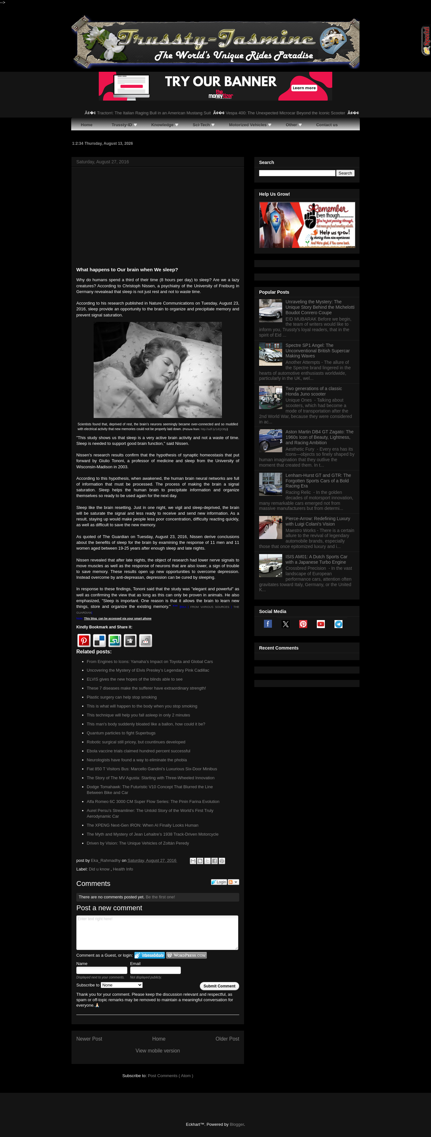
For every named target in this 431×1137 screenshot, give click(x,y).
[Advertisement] (157, 218)
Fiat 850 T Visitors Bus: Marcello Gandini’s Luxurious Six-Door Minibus (152, 768)
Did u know (100, 869)
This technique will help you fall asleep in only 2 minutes (138, 715)
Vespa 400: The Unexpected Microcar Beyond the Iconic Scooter (293, 112)
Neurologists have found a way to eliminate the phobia (137, 759)
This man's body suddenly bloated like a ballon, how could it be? (146, 724)
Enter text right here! (157, 932)
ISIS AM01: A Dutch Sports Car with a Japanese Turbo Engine (317, 559)
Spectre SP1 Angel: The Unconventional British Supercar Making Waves (318, 351)
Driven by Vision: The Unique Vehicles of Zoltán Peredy (138, 843)
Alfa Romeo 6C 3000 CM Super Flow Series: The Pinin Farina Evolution (153, 801)
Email (135, 963)
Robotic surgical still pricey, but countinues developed (136, 742)
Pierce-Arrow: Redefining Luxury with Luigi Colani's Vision (318, 521)
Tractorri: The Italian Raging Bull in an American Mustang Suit (161, 112)
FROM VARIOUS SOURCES (209, 607)
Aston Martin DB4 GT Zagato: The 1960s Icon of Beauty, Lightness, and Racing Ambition (320, 437)
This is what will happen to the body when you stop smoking (142, 706)
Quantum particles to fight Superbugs (121, 733)
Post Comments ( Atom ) (170, 1075)
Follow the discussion (233, 882)
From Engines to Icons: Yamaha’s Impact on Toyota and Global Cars (150, 661)
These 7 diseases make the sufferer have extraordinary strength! (146, 688)
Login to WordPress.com (186, 955)
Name (82, 963)
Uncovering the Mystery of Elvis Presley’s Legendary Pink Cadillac (148, 670)
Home (159, 1039)
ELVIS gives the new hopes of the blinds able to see (135, 679)
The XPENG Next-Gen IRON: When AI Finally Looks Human (143, 825)
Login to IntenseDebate (149, 955)
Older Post (227, 1039)
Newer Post (89, 1039)
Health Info (123, 869)
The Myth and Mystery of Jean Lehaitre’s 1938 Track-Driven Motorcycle (153, 834)
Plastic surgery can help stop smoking (122, 697)
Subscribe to (109, 985)
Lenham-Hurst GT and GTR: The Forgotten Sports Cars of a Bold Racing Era (318, 481)
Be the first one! (160, 897)
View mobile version (158, 1050)
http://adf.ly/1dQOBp (214, 429)
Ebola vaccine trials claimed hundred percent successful (138, 750)
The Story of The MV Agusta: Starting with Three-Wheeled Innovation (151, 777)
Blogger (237, 1124)
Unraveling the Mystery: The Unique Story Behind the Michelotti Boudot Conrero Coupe (320, 307)
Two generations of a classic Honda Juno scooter (314, 391)
